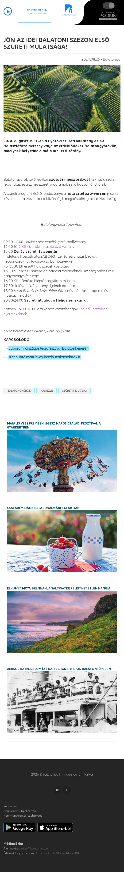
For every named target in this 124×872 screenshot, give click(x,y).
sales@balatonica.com (35, 848)
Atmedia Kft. (43, 853)
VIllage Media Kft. (67, 853)
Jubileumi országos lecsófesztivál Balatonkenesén (48, 348)
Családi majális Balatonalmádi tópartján (43, 508)
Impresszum (11, 806)
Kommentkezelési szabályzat (23, 816)
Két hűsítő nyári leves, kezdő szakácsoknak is (44, 357)
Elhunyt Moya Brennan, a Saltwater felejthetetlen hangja (58, 588)
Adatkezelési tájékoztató (20, 811)
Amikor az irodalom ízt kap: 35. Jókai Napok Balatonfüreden (59, 669)
